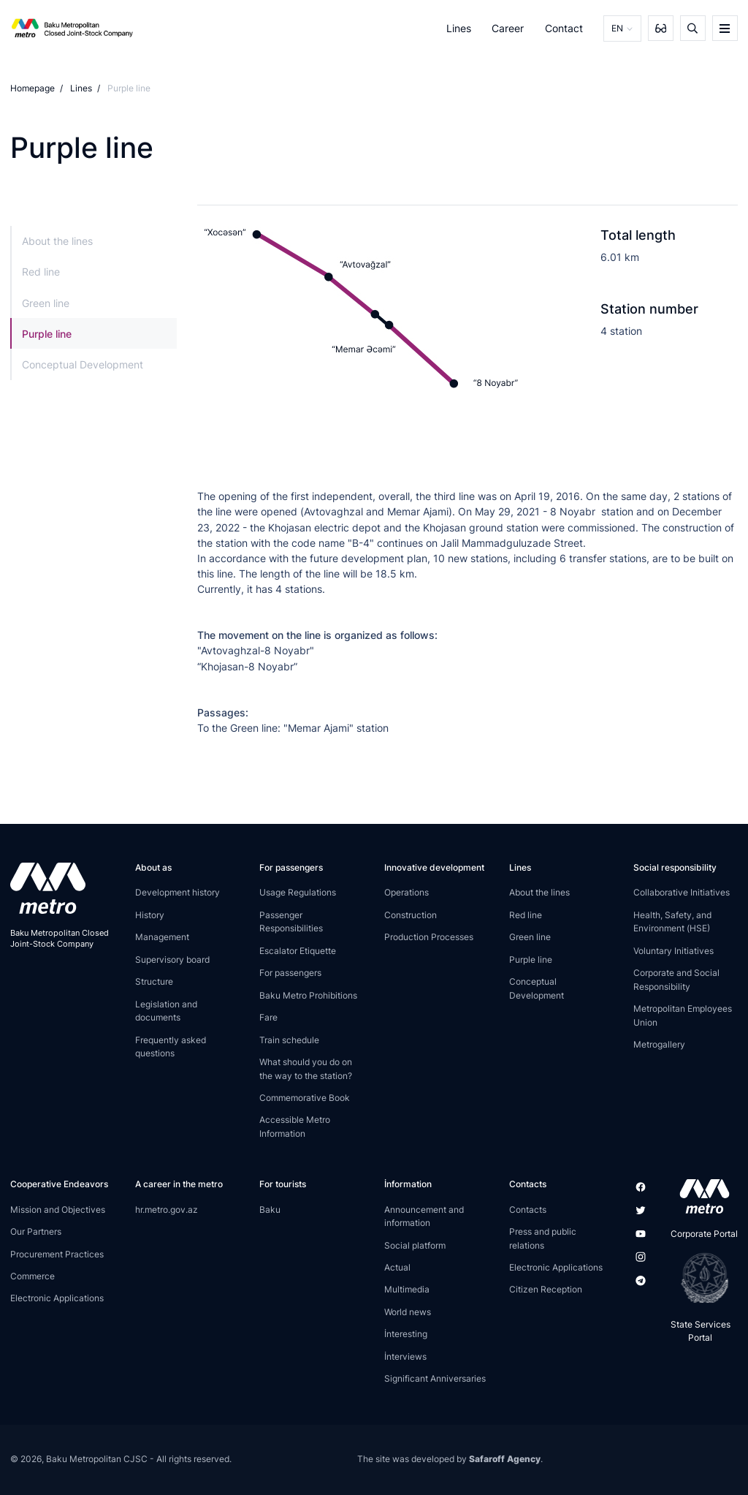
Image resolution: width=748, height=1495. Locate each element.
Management (162, 936)
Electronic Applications (57, 1297)
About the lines (57, 241)
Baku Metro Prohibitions (308, 995)
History (149, 914)
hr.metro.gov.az (166, 1209)
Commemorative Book (304, 1097)
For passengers (290, 972)
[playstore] (700, 1278)
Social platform (415, 1245)
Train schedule (289, 1039)
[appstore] (700, 1196)
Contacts (527, 1209)
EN (617, 28)
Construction (410, 914)
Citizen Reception (545, 1289)
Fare (268, 1017)
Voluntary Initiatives (673, 950)
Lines (458, 28)
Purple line (47, 334)
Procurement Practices (57, 1254)
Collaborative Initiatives (681, 892)
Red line (41, 271)
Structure (154, 981)
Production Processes (428, 936)
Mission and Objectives (57, 1209)
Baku (269, 1209)
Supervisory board (172, 959)
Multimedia (407, 1289)
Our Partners (35, 1231)
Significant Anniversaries (435, 1378)
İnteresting (405, 1333)
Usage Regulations (297, 892)
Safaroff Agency (505, 1458)
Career (508, 28)
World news (407, 1311)
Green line (45, 303)
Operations (406, 892)
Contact (564, 28)
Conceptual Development (82, 364)
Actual (397, 1267)
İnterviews (405, 1356)
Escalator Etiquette (297, 950)
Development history (177, 892)
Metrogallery (659, 1044)
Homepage (32, 88)
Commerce (32, 1276)
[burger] (725, 28)
